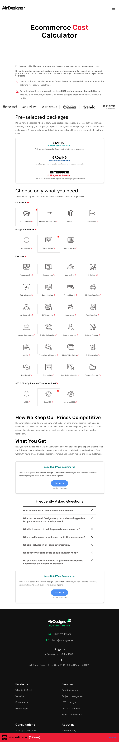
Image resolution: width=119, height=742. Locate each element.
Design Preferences (24, 229)
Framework (20, 202)
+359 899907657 (62, 634)
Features (19, 256)
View (112, 737)
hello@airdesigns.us (62, 640)
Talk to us (59, 483)
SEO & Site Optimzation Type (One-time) (35, 383)
